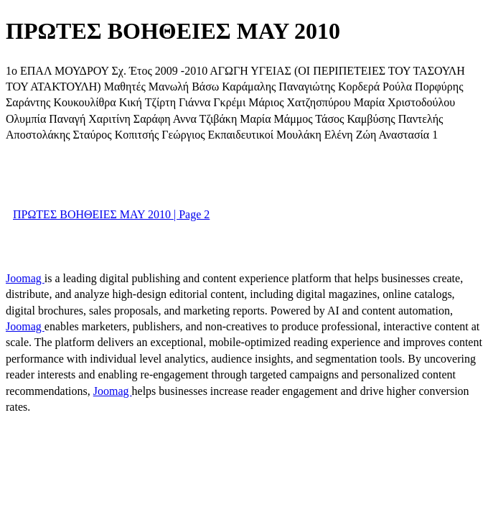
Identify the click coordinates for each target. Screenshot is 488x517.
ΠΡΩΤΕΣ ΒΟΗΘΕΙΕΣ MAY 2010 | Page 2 (111, 214)
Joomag (25, 278)
